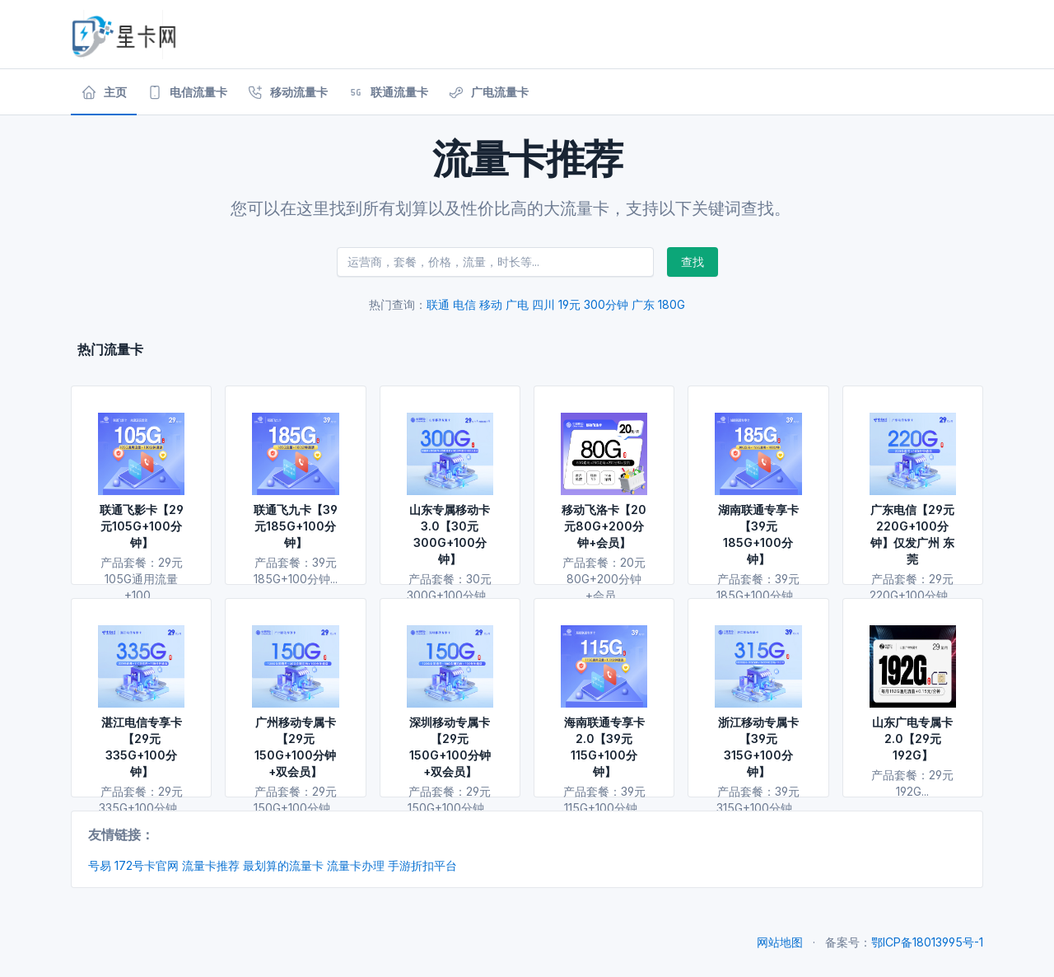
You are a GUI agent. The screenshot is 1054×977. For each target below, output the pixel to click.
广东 (643, 304)
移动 (490, 304)
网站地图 (780, 942)
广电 (517, 304)
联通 (438, 304)
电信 (464, 304)
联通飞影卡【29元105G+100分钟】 (142, 526)
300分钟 (606, 304)
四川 (543, 304)
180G (671, 304)
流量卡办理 (356, 865)
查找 (692, 262)
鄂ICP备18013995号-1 (927, 942)
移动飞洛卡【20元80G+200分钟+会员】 (604, 526)
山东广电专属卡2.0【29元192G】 (912, 738)
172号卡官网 (146, 865)
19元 (569, 304)
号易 (99, 865)
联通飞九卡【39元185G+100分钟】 (296, 526)
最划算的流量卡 (283, 865)
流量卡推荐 (211, 865)
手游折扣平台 (422, 865)
